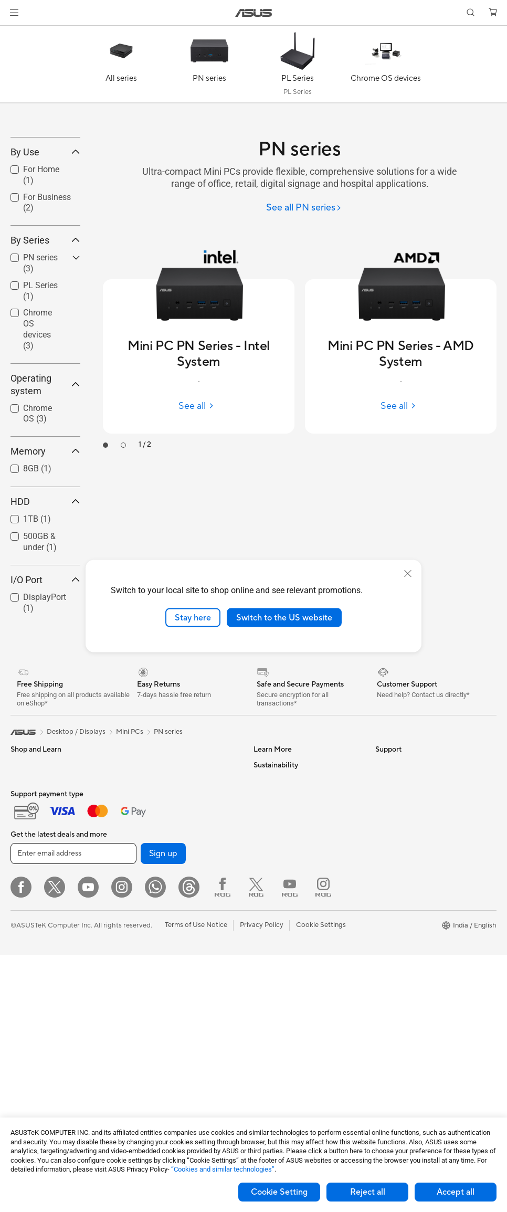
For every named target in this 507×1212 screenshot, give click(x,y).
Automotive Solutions (287, 873)
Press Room (394, 905)
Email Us (267, 1078)
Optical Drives (152, 920)
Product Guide (276, 905)
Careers (387, 999)
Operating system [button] (45, 461)
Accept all (455, 1192)
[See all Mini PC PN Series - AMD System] (400, 406)
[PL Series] (298, 66)
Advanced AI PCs (281, 952)
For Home (25, 906)
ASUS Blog (271, 889)
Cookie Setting (279, 1192)
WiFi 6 (140, 968)
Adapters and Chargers (166, 1095)
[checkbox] (41, 406)
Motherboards (33, 1096)
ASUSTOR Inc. (397, 920)
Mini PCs (24, 1064)
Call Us (265, 1094)
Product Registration (286, 1047)
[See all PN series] (304, 208)
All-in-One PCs (33, 1048)
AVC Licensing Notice (287, 920)
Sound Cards (150, 905)
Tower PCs (27, 1032)
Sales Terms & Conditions (292, 1110)
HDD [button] (45, 578)
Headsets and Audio (161, 1063)
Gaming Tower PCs (39, 1017)
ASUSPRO (270, 857)
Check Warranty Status (290, 1063)
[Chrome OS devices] (386, 66)
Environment (395, 1047)
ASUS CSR (392, 968)
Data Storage (151, 936)
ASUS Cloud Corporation (415, 936)
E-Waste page (397, 889)
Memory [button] (45, 528)
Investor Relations (403, 873)
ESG (382, 1031)
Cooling (142, 873)
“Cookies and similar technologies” (222, 1169)
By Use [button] (45, 228)
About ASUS (395, 842)
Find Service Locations (289, 1031)
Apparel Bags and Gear (166, 1079)
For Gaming (28, 969)
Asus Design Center (284, 842)
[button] (14, 12)
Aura (261, 983)
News (384, 857)
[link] (253, 13)
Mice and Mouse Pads (164, 1048)
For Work (24, 922)
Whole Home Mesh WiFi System (180, 1000)
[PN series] (209, 66)
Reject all (367, 1192)
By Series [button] (45, 317)
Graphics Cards (154, 842)
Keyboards (147, 1032)
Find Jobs (390, 983)
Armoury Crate (277, 968)
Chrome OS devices (37, 406)
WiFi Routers (150, 984)
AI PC (262, 936)
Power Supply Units (160, 889)
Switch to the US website (284, 617)
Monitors (24, 1001)
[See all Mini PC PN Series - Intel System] (198, 406)
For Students (30, 953)
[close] (408, 573)
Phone (20, 858)
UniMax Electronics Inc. (411, 952)
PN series (168, 808)
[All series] (121, 66)
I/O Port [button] (45, 656)
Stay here (193, 617)
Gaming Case (151, 857)
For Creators (30, 937)
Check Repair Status (286, 1015)
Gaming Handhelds (40, 874)
